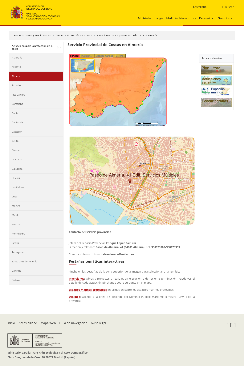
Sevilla (15, 243)
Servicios (224, 18)
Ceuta (15, 141)
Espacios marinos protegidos (88, 289)
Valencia (16, 270)
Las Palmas (18, 187)
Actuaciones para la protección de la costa (120, 35)
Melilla (15, 215)
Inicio (11, 323)
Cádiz (15, 113)
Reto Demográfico (204, 18)
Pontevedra (18, 233)
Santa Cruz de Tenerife (24, 261)
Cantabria (17, 122)
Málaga (16, 206)
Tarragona (17, 252)
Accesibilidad (27, 323)
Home (17, 35)
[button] (189, 18)
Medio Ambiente (176, 18)
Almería (152, 35)
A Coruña (17, 57)
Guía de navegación (73, 323)
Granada (17, 159)
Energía (158, 18)
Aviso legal (98, 323)
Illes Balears (18, 94)
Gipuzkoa (17, 168)
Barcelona (17, 103)
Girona (15, 150)
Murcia (16, 224)
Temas (59, 35)
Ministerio (144, 18)
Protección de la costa (79, 35)
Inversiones (76, 278)
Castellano (199, 7)
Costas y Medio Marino (38, 35)
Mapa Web (48, 323)
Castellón (17, 131)
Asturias (16, 85)
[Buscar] (226, 7)
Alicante (16, 66)
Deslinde (74, 297)
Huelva (16, 178)
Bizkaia (16, 280)
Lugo (15, 196)
